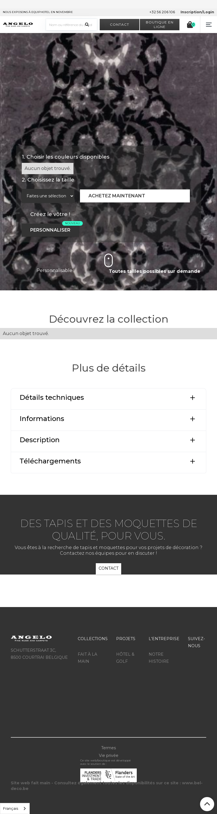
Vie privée (108, 755)
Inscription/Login (197, 12)
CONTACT (108, 568)
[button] (208, 24)
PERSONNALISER (50, 230)
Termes (108, 747)
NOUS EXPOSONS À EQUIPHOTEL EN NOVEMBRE (38, 12)
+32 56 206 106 (162, 12)
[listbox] (15, 808)
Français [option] (10, 808)
